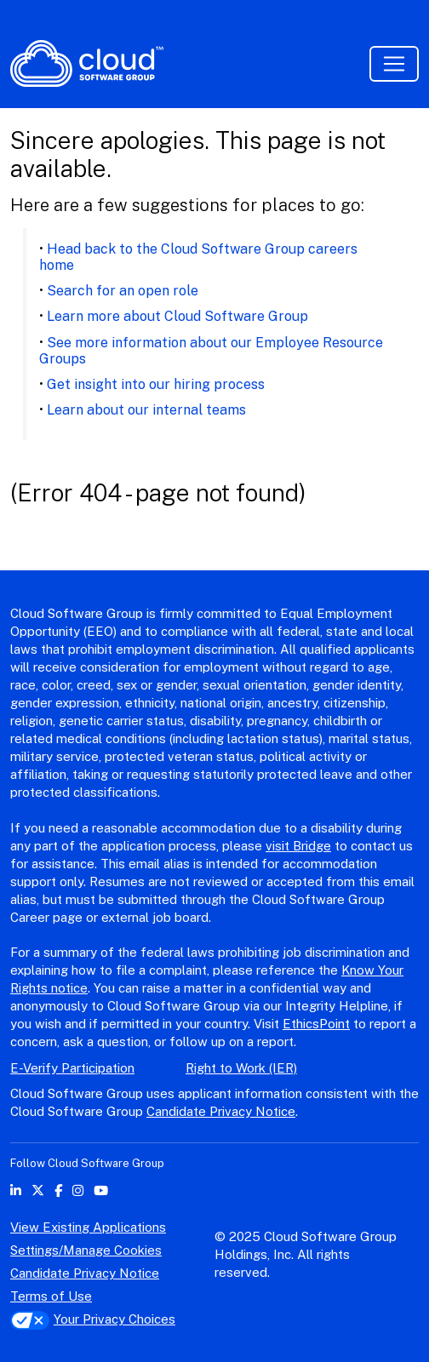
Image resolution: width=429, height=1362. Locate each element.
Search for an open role (122, 291)
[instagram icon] (77, 1190)
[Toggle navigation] (394, 64)
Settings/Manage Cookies (86, 1250)
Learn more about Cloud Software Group (177, 316)
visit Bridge (298, 845)
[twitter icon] (37, 1190)
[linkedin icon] (15, 1190)
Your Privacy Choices (92, 1319)
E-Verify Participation (72, 1068)
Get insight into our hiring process (156, 384)
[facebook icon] (58, 1190)
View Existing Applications (88, 1227)
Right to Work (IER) (241, 1068)
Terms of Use (51, 1296)
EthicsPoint (316, 1023)
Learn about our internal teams (146, 410)
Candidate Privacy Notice (220, 1111)
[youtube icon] (101, 1190)
